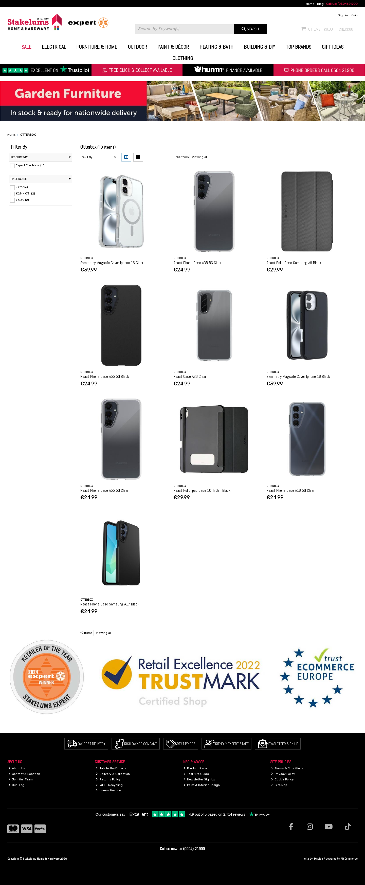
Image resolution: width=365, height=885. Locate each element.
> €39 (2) (22, 200)
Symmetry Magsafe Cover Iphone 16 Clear (111, 262)
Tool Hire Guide (196, 774)
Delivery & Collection (113, 774)
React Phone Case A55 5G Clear (104, 490)
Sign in (343, 15)
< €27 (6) (22, 187)
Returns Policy (108, 779)
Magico (318, 859)
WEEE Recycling (109, 785)
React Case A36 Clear (189, 376)
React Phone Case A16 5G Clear (290, 490)
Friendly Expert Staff (231, 743)
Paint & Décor (173, 47)
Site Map (279, 785)
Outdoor (137, 47)
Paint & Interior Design (202, 785)
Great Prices (185, 743)
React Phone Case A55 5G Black (104, 376)
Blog (320, 4)
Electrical (54, 47)
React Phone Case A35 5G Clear (197, 262)
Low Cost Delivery (90, 743)
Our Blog (16, 785)
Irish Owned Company (140, 743)
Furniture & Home (96, 47)
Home (310, 4)
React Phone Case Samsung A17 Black (109, 604)
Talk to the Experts (111, 768)
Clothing (182, 58)
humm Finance (108, 790)
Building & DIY (259, 47)
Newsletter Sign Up (282, 743)
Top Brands (298, 47)
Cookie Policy (282, 779)
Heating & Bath (216, 47)
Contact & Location (24, 774)
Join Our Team (20, 779)
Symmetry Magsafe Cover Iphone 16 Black (298, 376)
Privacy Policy (283, 774)
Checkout (347, 29)
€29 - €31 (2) (25, 193)
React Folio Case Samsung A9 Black (293, 262)
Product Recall (196, 768)
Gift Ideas (332, 47)
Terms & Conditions (287, 768)
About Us (16, 768)
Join (354, 15)
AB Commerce (349, 859)
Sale (26, 47)
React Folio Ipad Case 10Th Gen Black (201, 490)
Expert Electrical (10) (31, 165)
